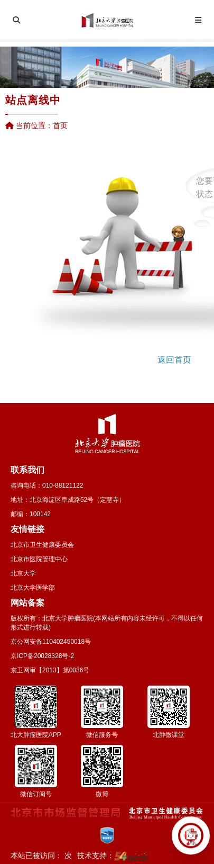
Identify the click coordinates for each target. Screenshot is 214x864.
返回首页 (174, 359)
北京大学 (23, 573)
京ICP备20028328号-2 (42, 656)
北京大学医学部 (33, 587)
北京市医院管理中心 (39, 559)
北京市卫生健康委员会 (42, 544)
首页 (60, 125)
